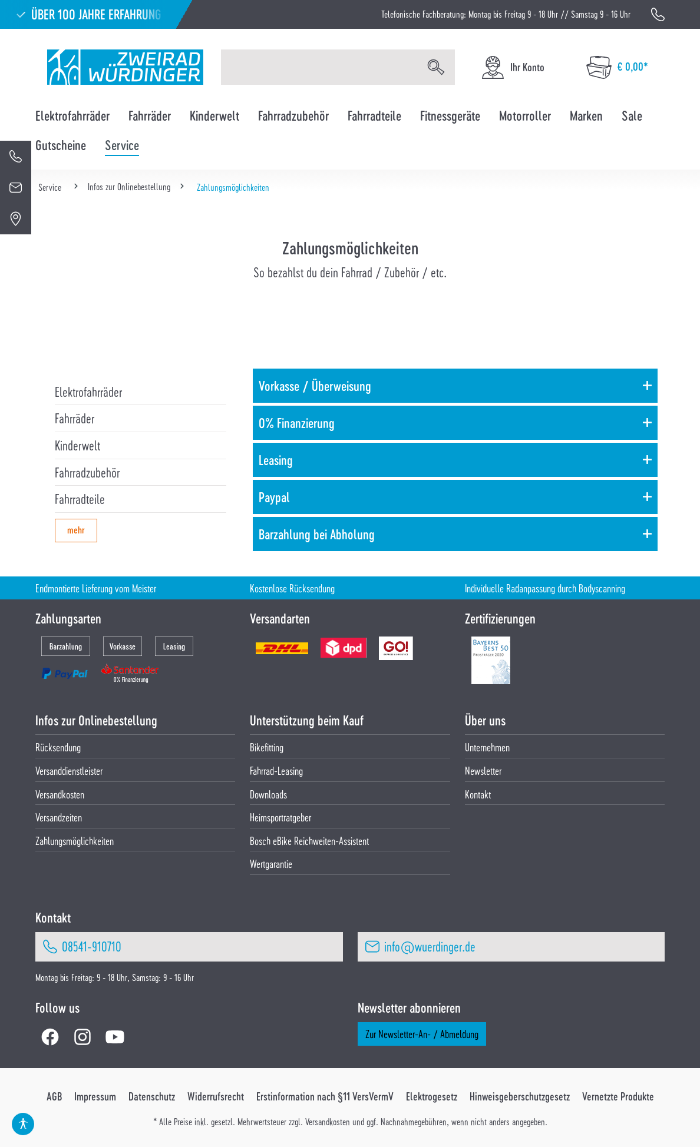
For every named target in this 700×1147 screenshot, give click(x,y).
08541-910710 (91, 946)
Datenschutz (151, 1096)
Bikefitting (266, 747)
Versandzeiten (58, 817)
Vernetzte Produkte (618, 1096)
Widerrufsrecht (215, 1096)
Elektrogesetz (431, 1096)
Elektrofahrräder (88, 391)
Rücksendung (58, 747)
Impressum (95, 1096)
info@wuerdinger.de (430, 946)
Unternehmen (487, 747)
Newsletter (483, 770)
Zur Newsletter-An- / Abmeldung (421, 1033)
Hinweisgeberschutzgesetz (520, 1096)
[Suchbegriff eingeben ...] (319, 67)
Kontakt (478, 794)
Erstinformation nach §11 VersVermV (325, 1096)
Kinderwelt (77, 445)
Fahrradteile (80, 498)
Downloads (268, 794)
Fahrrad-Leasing (276, 770)
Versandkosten (59, 794)
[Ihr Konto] (512, 67)
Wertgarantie (271, 863)
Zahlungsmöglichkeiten (74, 840)
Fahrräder (74, 418)
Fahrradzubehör (87, 472)
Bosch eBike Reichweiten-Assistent (309, 840)
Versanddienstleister (69, 770)
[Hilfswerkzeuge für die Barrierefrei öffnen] (23, 1124)
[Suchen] (436, 67)
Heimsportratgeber (280, 817)
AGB (54, 1096)
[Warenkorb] (617, 67)
